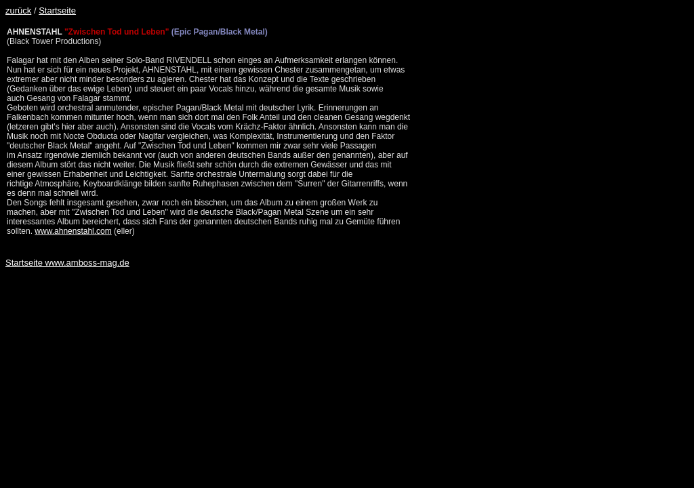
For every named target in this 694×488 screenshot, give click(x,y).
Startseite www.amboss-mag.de (67, 263)
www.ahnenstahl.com (73, 231)
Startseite (57, 10)
